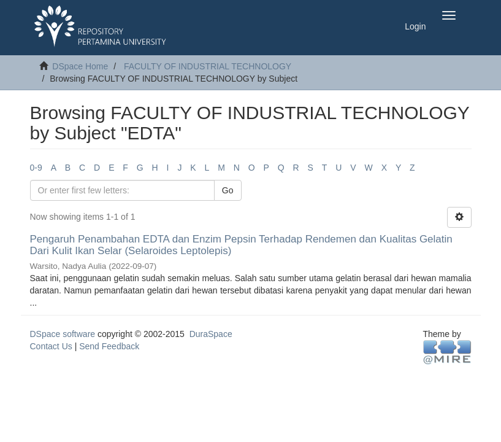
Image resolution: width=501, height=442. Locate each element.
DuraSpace (210, 334)
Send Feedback (109, 346)
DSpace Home (80, 66)
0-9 (36, 168)
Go (228, 190)
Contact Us (51, 346)
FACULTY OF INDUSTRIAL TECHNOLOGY (207, 66)
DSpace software (63, 334)
